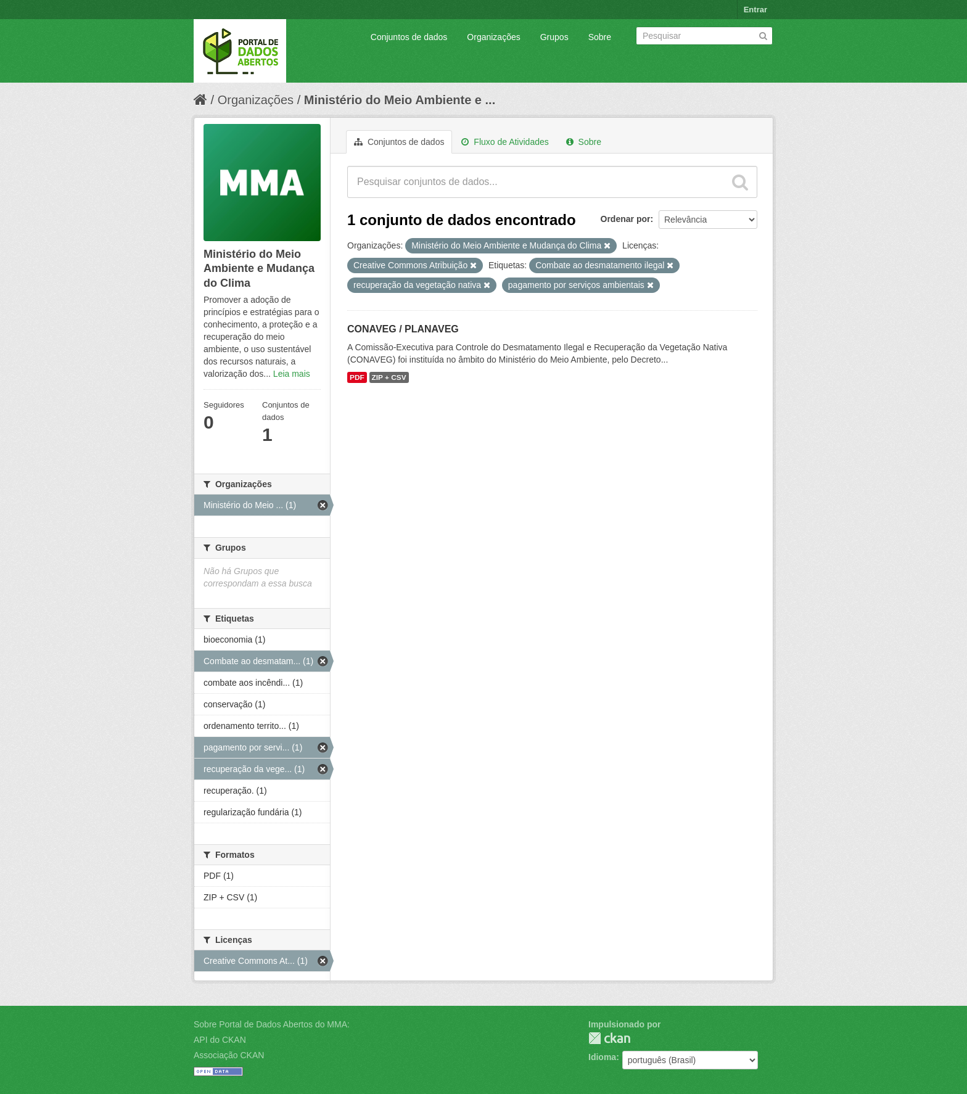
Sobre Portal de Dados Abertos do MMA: (272, 1024)
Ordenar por (626, 219)
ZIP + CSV (389, 377)
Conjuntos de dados (409, 37)
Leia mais (291, 374)
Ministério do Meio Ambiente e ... (399, 100)
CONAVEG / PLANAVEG (403, 329)
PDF (357, 377)
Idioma (602, 1057)
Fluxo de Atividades (504, 142)
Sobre (599, 37)
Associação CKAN (229, 1055)
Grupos (554, 37)
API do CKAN (220, 1040)
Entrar (755, 9)
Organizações (493, 37)
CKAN (609, 1038)
